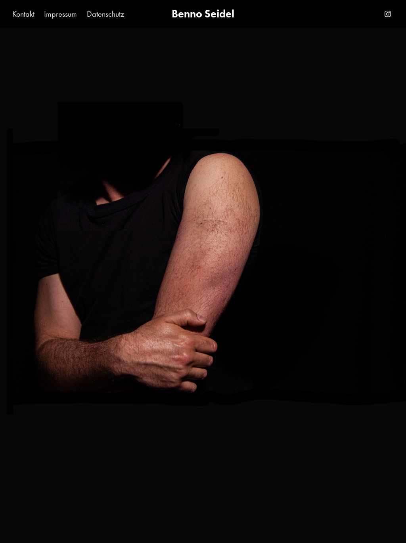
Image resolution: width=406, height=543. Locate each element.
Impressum (60, 14)
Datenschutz (105, 14)
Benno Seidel (203, 13)
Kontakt (23, 14)
